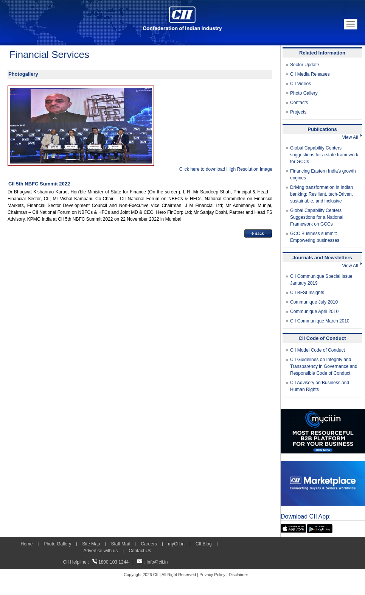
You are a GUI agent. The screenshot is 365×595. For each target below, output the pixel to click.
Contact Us (140, 550)
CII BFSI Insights (307, 292)
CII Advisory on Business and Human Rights (319, 386)
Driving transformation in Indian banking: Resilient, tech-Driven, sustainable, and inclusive (321, 194)
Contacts (299, 102)
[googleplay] (319, 527)
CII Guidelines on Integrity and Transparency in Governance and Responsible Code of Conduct (323, 366)
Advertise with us (100, 550)
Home (26, 544)
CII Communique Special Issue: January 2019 (322, 280)
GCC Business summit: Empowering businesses (314, 237)
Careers (149, 544)
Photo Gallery (304, 93)
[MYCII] (323, 412)
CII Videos (300, 83)
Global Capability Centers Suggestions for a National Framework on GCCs (316, 217)
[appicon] (293, 527)
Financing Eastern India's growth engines (323, 174)
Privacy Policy (212, 574)
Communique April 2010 (314, 311)
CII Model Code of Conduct (317, 350)
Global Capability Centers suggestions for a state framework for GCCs (324, 154)
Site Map (91, 544)
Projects (298, 112)
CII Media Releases (310, 74)
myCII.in (176, 544)
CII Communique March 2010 (319, 321)
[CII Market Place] (323, 464)
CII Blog (204, 544)
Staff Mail (120, 544)
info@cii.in (157, 562)
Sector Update (304, 64)
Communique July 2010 (314, 302)
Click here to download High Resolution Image (225, 169)
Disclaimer (238, 574)
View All (352, 137)
